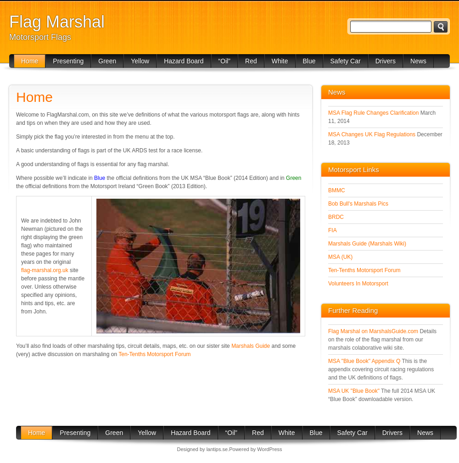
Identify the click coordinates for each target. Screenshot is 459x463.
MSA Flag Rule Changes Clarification (373, 113)
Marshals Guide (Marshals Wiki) (367, 243)
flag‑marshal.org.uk (44, 270)
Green (107, 61)
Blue (309, 61)
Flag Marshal (57, 21)
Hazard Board (183, 61)
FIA (332, 230)
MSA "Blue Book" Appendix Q (364, 361)
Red (251, 61)
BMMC (336, 190)
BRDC (336, 217)
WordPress (269, 449)
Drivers (385, 61)
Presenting (68, 61)
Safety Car (345, 61)
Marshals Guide (250, 346)
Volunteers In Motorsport (358, 283)
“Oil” (224, 61)
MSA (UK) (340, 257)
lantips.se (217, 449)
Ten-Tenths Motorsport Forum (154, 354)
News (418, 61)
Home (29, 61)
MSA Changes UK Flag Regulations (371, 134)
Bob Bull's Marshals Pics (358, 204)
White (280, 61)
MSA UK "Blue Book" (354, 391)
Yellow (140, 61)
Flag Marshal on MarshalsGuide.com (373, 331)
